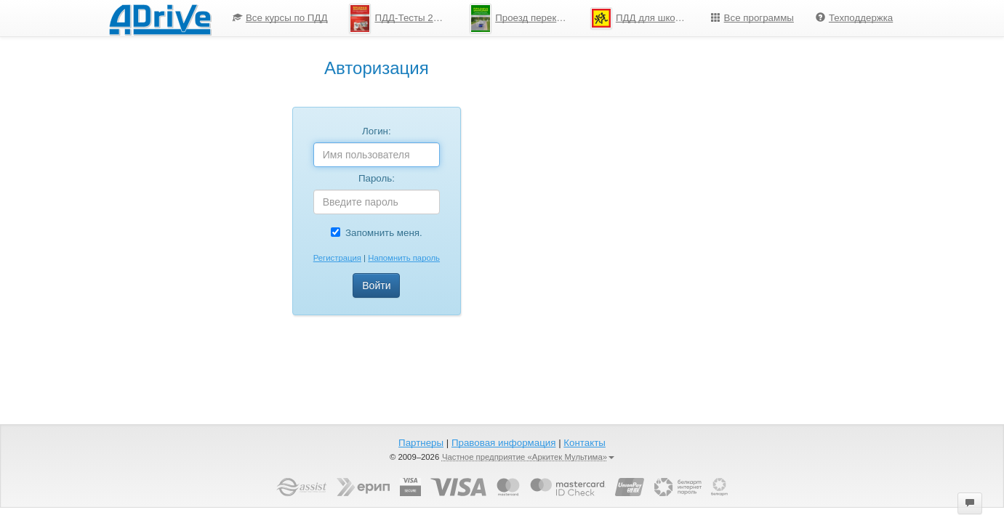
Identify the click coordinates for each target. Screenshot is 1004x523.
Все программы (752, 17)
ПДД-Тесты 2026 (399, 18)
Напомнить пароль (404, 258)
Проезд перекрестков (524, 18)
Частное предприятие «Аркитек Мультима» (528, 457)
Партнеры (420, 442)
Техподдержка (854, 17)
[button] (969, 503)
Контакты (584, 442)
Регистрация (337, 258)
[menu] (563, 18)
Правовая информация (503, 442)
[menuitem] (280, 18)
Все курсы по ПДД (280, 17)
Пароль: (376, 178)
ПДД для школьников (645, 18)
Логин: (376, 131)
